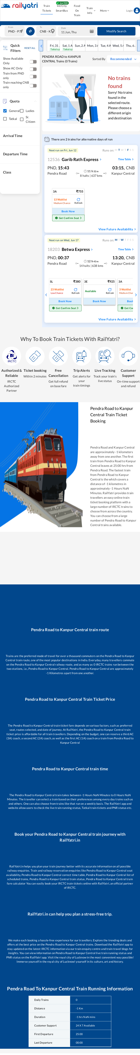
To (41, 27)
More (104, 10)
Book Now (68, 211)
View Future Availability (118, 229)
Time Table (126, 159)
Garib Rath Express (73, 159)
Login (133, 11)
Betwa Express (68, 249)
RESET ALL (30, 48)
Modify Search (116, 31)
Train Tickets (47, 8)
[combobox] (15, 31)
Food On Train (77, 10)
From (10, 27)
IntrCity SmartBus (61, 8)
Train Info (91, 10)
